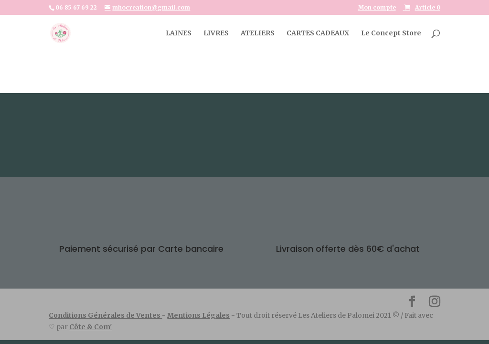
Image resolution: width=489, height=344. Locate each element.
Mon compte (377, 8)
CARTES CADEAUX (318, 33)
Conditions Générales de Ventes (105, 315)
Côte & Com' (90, 326)
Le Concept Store (391, 33)
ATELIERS (258, 33)
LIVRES (216, 33)
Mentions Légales (198, 315)
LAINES (178, 33)
